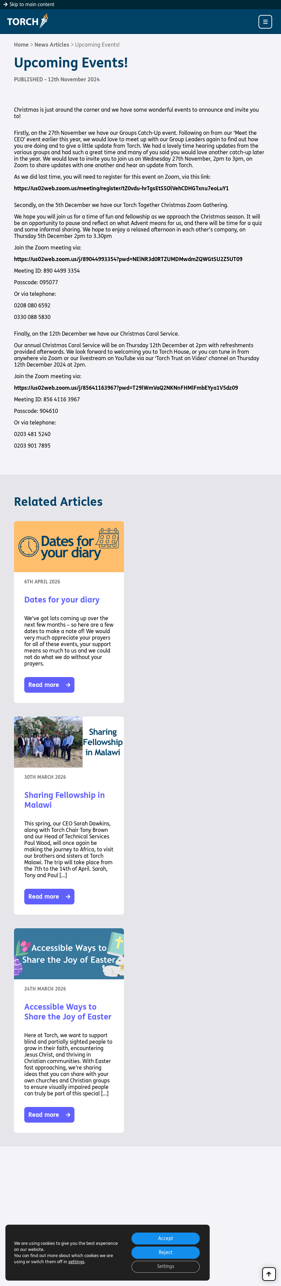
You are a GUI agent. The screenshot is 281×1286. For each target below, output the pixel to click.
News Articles (51, 45)
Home (21, 45)
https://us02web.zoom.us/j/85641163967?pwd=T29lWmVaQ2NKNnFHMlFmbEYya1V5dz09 (126, 388)
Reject (165, 1252)
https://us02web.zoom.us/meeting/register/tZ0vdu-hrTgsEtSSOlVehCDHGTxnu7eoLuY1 (121, 188)
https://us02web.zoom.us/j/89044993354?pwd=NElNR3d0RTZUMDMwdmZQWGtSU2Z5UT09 (128, 259)
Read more (49, 685)
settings (76, 1261)
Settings (165, 1266)
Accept (165, 1238)
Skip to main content (28, 4)
